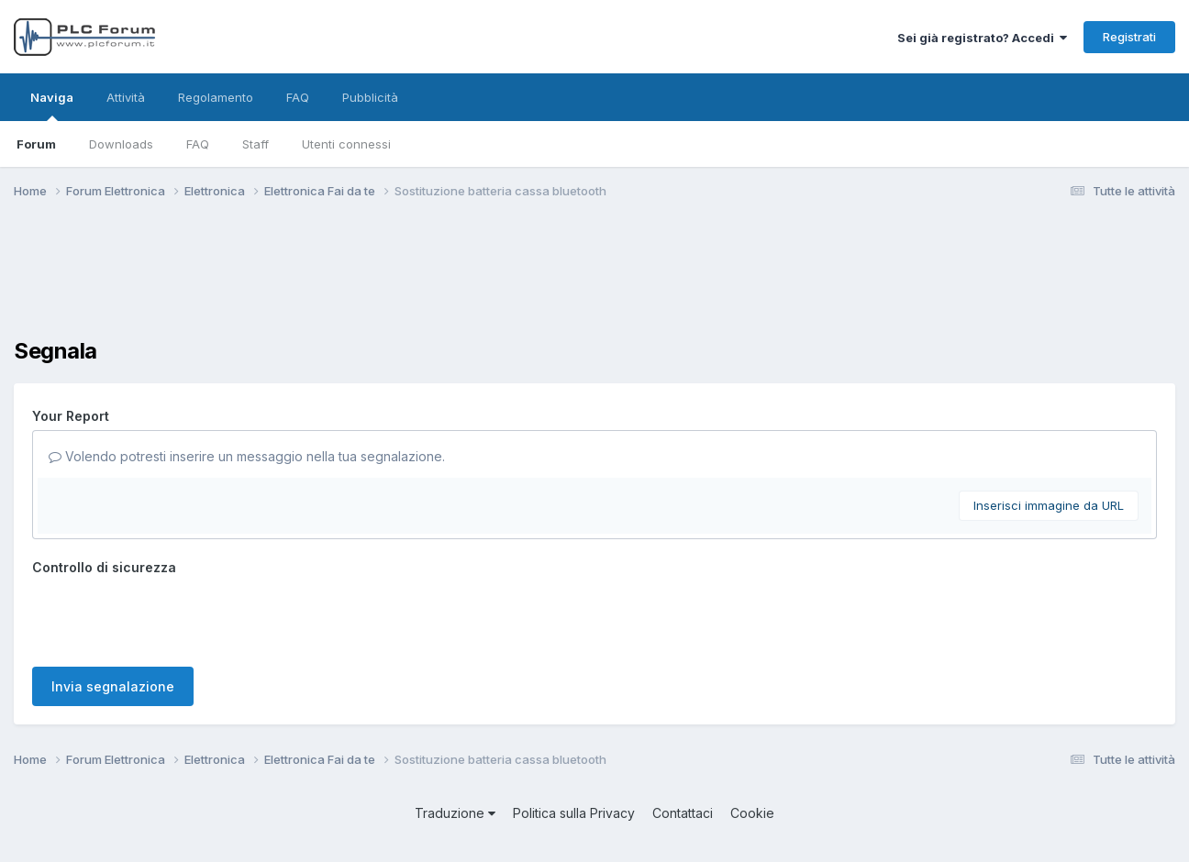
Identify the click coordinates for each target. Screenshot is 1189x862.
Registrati (1129, 36)
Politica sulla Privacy (574, 813)
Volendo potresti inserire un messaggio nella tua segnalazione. (247, 456)
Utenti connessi (346, 144)
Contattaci (682, 813)
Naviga (51, 105)
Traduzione (455, 813)
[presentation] (171, 617)
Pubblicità (370, 97)
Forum (36, 144)
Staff (255, 144)
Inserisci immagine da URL (1048, 505)
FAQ (197, 144)
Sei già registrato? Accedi (982, 37)
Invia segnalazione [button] (112, 686)
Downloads (121, 144)
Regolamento (215, 97)
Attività (125, 97)
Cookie (752, 813)
